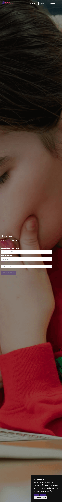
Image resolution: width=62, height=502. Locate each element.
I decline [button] (43, 494)
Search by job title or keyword (10, 248)
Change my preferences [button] (40, 497)
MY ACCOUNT (52, 3)
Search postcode (6, 255)
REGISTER (43, 3)
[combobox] (26, 266)
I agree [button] (36, 494)
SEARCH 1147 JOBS (8, 273)
